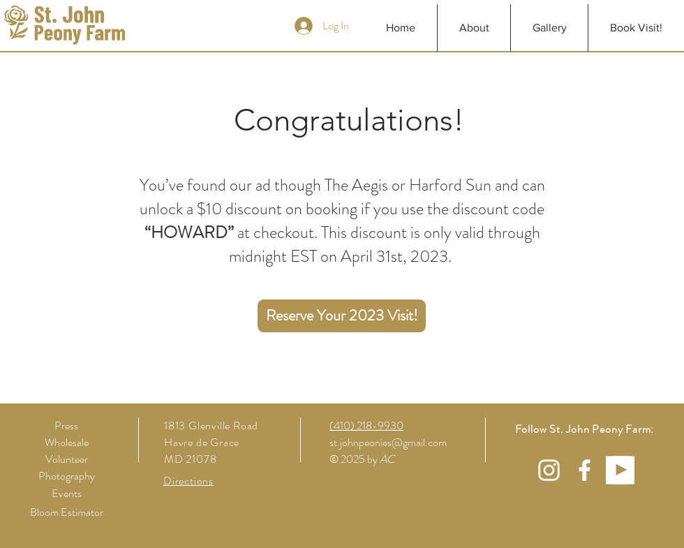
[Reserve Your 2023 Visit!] (341, 316)
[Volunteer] (66, 459)
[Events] (66, 493)
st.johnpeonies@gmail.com (388, 442)
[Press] (66, 425)
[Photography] (66, 476)
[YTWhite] (620, 470)
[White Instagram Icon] (549, 470)
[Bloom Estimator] (66, 512)
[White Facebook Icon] (584, 470)
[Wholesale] (66, 442)
